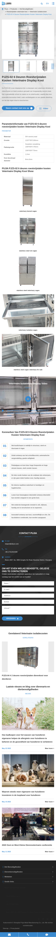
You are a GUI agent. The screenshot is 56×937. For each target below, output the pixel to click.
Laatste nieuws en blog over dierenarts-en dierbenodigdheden (28, 688)
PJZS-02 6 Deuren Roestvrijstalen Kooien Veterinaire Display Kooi (29, 14)
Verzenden (12, 618)
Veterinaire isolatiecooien (38, 11)
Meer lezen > (49, 748)
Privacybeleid (14, 928)
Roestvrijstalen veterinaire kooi (17, 11)
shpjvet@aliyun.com (28, 542)
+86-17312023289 (28, 550)
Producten (13, 9)
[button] (52, 66)
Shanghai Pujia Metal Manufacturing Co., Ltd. (29, 922)
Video (43, 108)
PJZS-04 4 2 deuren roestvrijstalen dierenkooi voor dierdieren (25, 677)
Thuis (6, 9)
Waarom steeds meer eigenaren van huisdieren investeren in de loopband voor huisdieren (23, 793)
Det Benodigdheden (26, 9)
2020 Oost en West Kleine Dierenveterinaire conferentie (27, 845)
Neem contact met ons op (19, 108)
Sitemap (5, 928)
